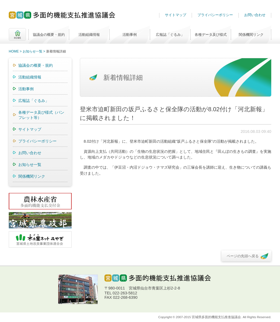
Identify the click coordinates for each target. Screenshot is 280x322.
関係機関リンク (251, 35)
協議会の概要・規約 (49, 35)
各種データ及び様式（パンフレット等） (41, 115)
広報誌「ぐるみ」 (170, 35)
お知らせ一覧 (32, 51)
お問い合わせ (255, 15)
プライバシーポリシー (215, 15)
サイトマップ (175, 15)
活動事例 (129, 35)
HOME (17, 34)
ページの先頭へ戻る (243, 256)
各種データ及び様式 (211, 35)
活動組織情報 (89, 35)
